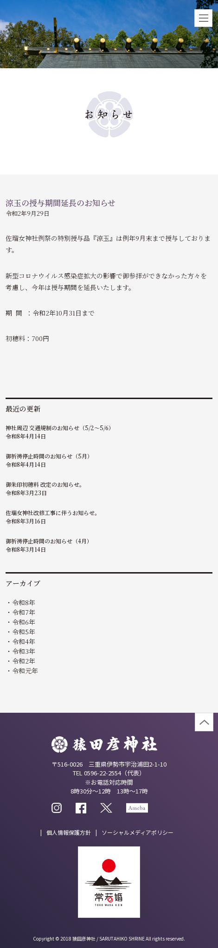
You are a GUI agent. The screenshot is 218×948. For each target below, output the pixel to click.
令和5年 (23, 631)
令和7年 (23, 612)
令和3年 (23, 651)
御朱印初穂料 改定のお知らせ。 (45, 484)
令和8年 (23, 602)
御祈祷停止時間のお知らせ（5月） (49, 456)
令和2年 (23, 660)
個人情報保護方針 (68, 832)
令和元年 (25, 670)
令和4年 (23, 641)
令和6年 (23, 621)
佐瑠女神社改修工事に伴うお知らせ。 (53, 512)
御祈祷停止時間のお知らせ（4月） (49, 541)
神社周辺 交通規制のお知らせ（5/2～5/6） (60, 428)
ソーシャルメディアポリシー (137, 832)
